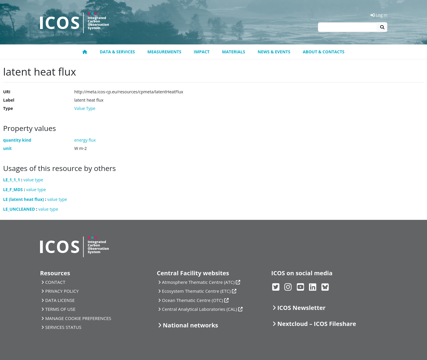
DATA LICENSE (60, 300)
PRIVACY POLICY (62, 291)
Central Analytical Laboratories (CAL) (199, 309)
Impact (201, 52)
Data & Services (117, 52)
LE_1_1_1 (11, 180)
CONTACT (55, 282)
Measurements (164, 52)
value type (33, 180)
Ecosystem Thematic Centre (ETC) (196, 291)
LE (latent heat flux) (23, 199)
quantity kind (17, 140)
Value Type (84, 108)
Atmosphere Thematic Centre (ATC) (198, 282)
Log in (378, 15)
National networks (190, 325)
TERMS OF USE (60, 309)
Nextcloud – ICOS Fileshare (316, 324)
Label (9, 100)
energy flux (85, 140)
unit (7, 148)
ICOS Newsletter (301, 308)
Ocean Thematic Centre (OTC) (192, 300)
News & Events (274, 52)
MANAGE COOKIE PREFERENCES (78, 318)
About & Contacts (324, 52)
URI (6, 92)
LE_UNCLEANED (19, 209)
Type (8, 108)
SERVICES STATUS (63, 327)
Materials (233, 52)
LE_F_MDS (13, 189)
